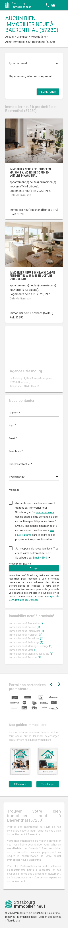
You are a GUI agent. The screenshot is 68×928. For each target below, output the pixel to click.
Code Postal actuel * (20, 464)
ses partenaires (45, 512)
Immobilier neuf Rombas (25, 657)
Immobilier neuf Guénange (26, 642)
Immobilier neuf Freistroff (25, 634)
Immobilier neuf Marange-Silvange (30, 646)
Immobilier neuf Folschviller (26, 630)
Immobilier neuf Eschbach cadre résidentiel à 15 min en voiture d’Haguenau (32, 276)
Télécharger (20, 784)
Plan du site (13, 920)
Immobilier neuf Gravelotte (26, 638)
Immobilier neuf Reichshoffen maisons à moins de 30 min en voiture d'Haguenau (30, 172)
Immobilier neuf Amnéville (26, 623)
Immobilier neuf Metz (23, 649)
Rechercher (48, 91)
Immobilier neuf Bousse (24, 627)
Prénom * (14, 412)
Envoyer (34, 568)
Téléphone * (16, 451)
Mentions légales (27, 916)
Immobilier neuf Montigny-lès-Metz (31, 653)
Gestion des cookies (50, 916)
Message (14, 489)
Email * (13, 438)
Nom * (12, 425)
